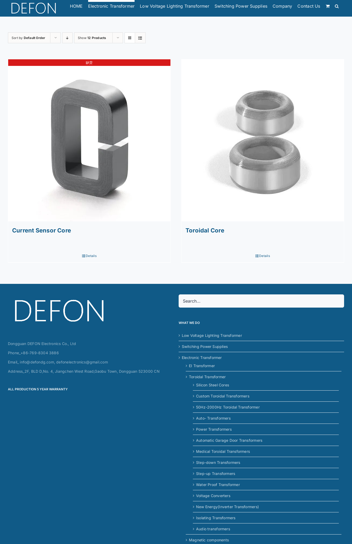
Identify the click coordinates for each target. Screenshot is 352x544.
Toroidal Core (204, 230)
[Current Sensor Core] (89, 140)
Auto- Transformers (213, 418)
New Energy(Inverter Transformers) (227, 506)
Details (91, 256)
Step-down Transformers (218, 462)
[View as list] (140, 38)
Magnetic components (209, 540)
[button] (337, 5)
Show (92, 38)
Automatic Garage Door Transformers (229, 440)
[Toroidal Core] (263, 140)
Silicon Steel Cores (212, 385)
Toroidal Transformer (207, 377)
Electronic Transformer (202, 357)
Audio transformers (213, 529)
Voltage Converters (213, 495)
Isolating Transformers (216, 518)
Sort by (28, 38)
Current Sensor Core (41, 230)
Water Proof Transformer (218, 484)
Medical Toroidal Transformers (223, 451)
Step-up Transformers (215, 473)
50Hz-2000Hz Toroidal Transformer (228, 407)
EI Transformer (202, 365)
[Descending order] (67, 37)
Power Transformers (214, 429)
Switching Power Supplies (205, 346)
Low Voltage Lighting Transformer (212, 335)
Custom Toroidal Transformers (222, 396)
